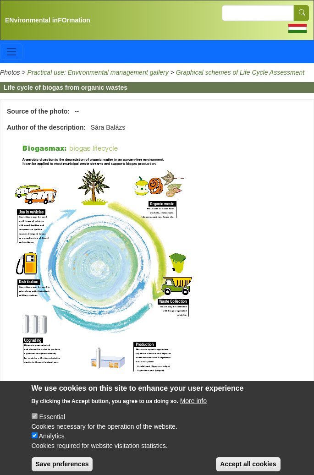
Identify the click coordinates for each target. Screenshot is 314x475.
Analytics (52, 441)
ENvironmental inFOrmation (47, 20)
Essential (52, 422)
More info (193, 406)
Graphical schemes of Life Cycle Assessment (240, 72)
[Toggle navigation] (11, 52)
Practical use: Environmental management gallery (98, 72)
